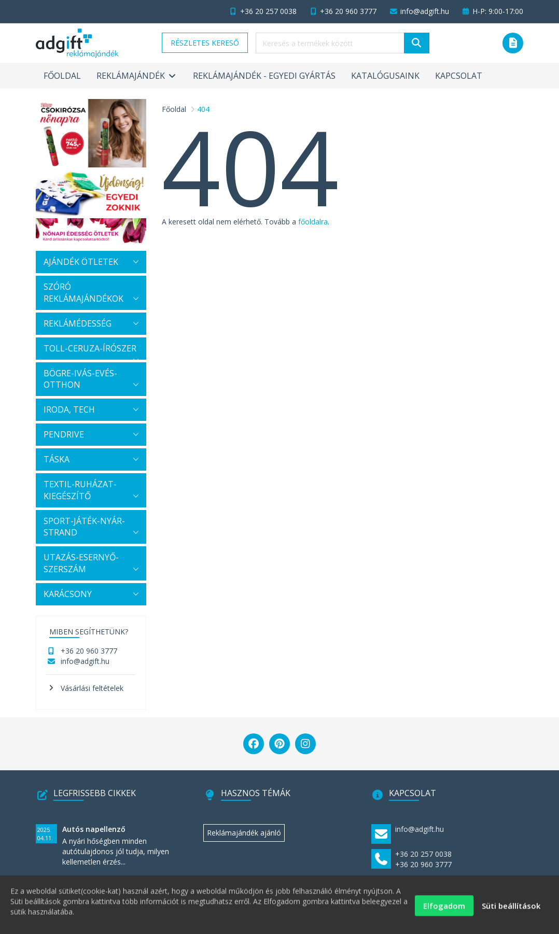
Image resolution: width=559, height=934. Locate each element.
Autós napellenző (93, 829)
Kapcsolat (458, 75)
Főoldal (62, 75)
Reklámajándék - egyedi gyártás (264, 75)
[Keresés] (416, 43)
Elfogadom (444, 910)
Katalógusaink (385, 75)
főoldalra (313, 222)
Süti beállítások (511, 910)
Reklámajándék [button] (136, 75)
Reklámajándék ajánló (244, 833)
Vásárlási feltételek (92, 688)
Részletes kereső (205, 43)
